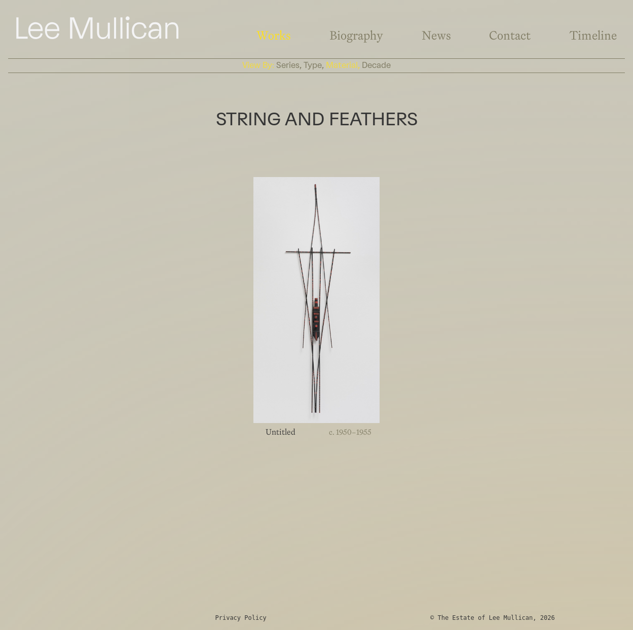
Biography (356, 35)
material (342, 65)
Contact (510, 35)
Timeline (593, 35)
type (313, 65)
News (436, 35)
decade (376, 65)
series (288, 65)
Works (273, 35)
